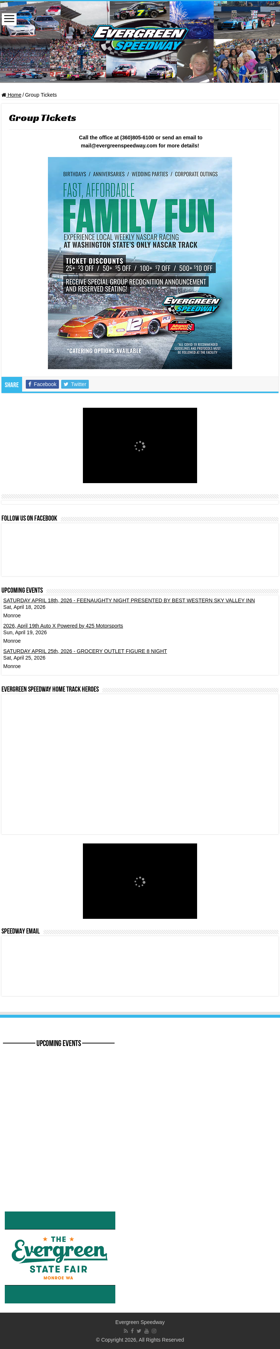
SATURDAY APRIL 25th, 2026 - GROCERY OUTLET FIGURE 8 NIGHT (85, 651)
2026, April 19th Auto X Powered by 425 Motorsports (63, 626)
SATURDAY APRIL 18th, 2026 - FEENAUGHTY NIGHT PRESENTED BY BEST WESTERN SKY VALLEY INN (129, 600)
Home (11, 95)
